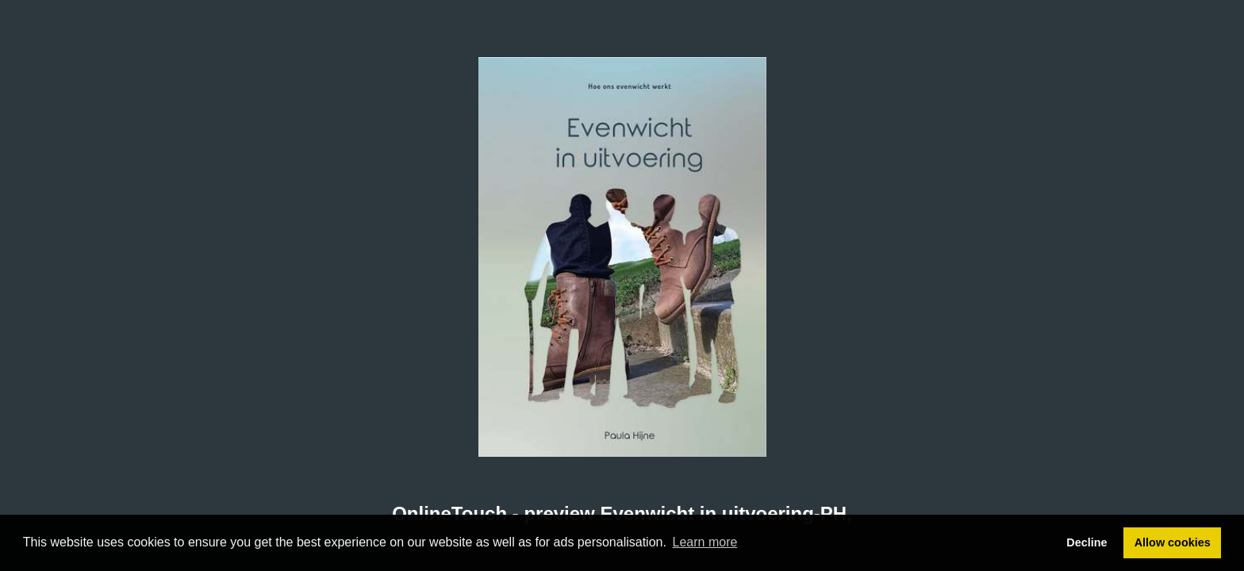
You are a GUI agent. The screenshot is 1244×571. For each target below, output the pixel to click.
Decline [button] (1086, 542)
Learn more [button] (705, 542)
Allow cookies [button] (1173, 542)
